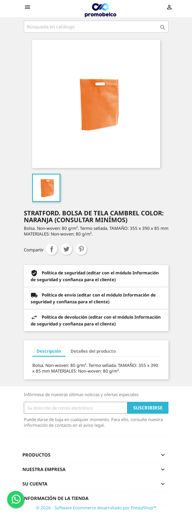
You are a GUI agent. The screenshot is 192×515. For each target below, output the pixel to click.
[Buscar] (96, 27)
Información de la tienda (55, 498)
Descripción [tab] (49, 351)
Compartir (51, 249)
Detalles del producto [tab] (93, 351)
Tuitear (66, 249)
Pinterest (81, 249)
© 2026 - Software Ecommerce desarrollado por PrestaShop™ (96, 507)
